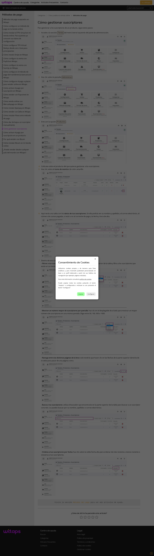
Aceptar (80, 294)
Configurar (91, 294)
